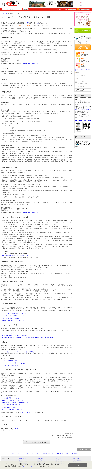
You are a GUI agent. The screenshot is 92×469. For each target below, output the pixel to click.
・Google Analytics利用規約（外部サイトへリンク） (14, 335)
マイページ (80, 78)
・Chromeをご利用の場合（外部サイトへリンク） (13, 313)
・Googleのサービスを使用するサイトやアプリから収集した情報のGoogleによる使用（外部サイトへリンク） (29, 337)
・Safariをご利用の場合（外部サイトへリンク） (13, 316)
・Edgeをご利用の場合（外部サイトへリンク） (13, 318)
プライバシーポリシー (44, 453)
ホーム (82, 5)
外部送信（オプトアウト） (27, 412)
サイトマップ (20, 453)
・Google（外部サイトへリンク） (9, 360)
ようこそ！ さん (62, 9)
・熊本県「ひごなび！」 (41, 458)
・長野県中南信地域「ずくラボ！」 (79, 460)
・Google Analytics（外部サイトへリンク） (12, 333)
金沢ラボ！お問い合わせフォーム (31, 63)
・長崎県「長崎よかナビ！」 (78, 458)
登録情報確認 (80, 86)
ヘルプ (82, 3)
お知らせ (83, 2)
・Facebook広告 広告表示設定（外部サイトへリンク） (15, 402)
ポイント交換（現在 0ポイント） (82, 82)
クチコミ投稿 (34, 453)
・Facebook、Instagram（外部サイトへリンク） (13, 363)
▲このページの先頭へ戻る (84, 449)
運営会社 (62, 453)
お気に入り (80, 72)
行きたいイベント (81, 75)
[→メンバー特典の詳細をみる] (83, 70)
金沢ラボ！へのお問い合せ (73, 453)
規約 (58, 453)
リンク (53, 453)
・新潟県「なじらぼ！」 (41, 460)
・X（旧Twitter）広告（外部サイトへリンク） (12, 407)
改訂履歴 (17, 428)
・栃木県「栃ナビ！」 (23, 458)
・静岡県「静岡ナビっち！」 (60, 458)
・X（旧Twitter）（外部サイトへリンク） (11, 365)
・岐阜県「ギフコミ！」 (59, 460)
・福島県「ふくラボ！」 (23, 460)
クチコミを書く (82, 30)
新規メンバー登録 (83, 9)
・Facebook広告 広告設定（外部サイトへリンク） (14, 405)
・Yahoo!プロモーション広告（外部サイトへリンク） (14, 400)
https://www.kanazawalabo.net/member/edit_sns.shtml (15, 255)
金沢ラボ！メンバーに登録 (82, 109)
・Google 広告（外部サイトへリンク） (11, 398)
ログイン (72, 9)
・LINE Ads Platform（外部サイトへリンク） (12, 409)
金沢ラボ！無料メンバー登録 (83, 47)
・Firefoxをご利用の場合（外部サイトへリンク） (13, 320)
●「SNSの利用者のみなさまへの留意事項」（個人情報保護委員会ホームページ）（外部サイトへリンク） (28, 352)
